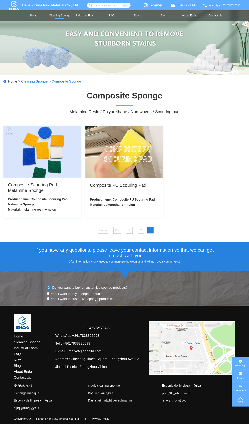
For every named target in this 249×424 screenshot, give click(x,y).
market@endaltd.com (188, 5)
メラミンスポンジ (174, 401)
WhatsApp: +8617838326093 (224, 5)
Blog (163, 15)
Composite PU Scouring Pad (118, 185)
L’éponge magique (26, 393)
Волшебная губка (100, 393)
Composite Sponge (66, 81)
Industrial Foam (85, 15)
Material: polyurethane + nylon (112, 204)
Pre (117, 230)
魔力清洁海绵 (23, 386)
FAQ (111, 15)
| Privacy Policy (94, 418)
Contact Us (215, 15)
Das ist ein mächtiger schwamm (110, 400)
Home (34, 15)
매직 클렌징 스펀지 (27, 408)
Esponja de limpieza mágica (181, 385)
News (137, 15)
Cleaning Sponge (59, 15)
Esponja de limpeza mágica (33, 400)
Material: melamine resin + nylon (32, 209)
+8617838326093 (85, 335)
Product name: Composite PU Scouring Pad (122, 199)
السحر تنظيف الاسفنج (176, 393)
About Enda (189, 15)
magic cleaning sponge (104, 385)
